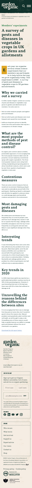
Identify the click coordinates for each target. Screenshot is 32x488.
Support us (7, 439)
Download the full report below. (12, 330)
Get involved (8, 435)
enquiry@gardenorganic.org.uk (12, 365)
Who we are (7, 428)
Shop (5, 453)
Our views (7, 446)
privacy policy (15, 407)
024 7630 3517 (7, 367)
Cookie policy (21, 469)
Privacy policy (8, 469)
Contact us (7, 449)
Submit (24, 396)
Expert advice (8, 442)
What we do (7, 432)
